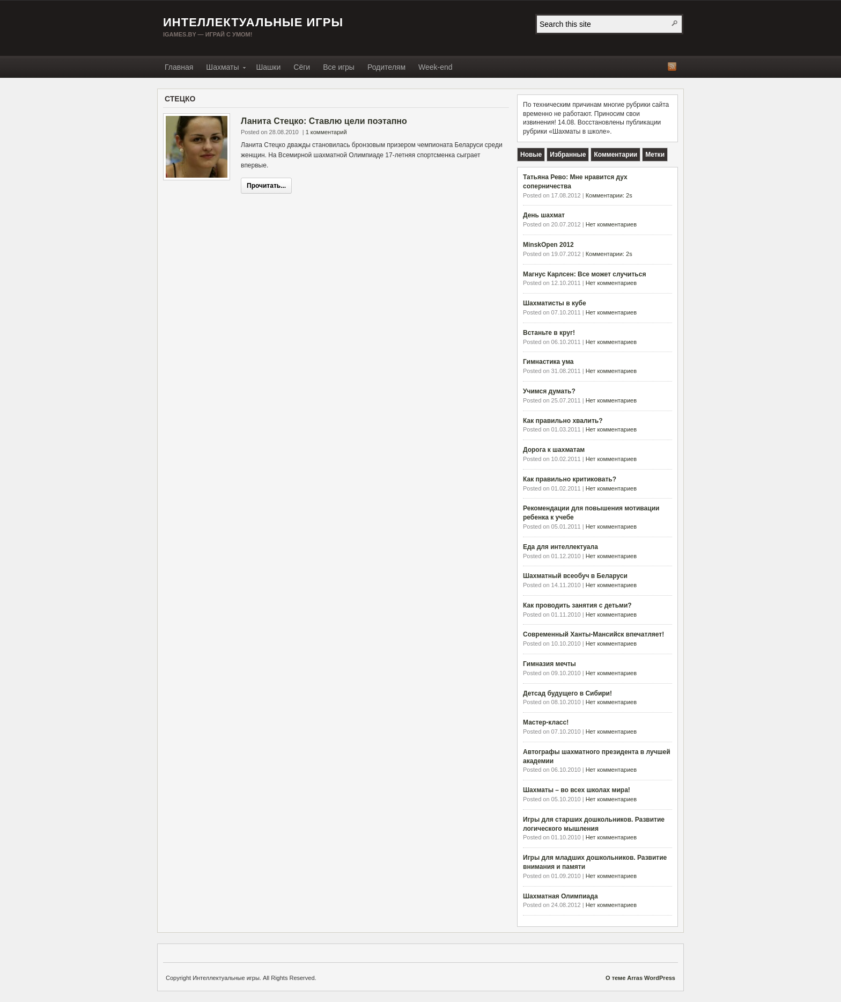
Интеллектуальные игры (253, 22)
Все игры (339, 67)
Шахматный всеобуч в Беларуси (575, 576)
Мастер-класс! (546, 722)
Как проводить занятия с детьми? (577, 605)
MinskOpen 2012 (548, 244)
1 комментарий (326, 132)
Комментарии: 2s (609, 195)
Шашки (268, 67)
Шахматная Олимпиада (560, 896)
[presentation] (531, 154)
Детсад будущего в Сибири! (567, 693)
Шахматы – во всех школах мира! (576, 790)
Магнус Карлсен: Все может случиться (584, 274)
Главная (179, 67)
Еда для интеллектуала (560, 547)
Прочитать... (266, 185)
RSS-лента (672, 66)
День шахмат (544, 215)
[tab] (531, 155)
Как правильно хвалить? (563, 421)
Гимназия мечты (549, 664)
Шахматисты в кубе (554, 303)
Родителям (386, 67)
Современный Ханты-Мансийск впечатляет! (593, 634)
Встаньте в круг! (549, 333)
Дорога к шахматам (554, 450)
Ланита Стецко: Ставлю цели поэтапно (324, 121)
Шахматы (222, 69)
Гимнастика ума (548, 361)
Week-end (435, 67)
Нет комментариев (611, 224)
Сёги (301, 67)
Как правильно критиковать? (569, 479)
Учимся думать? (549, 391)
